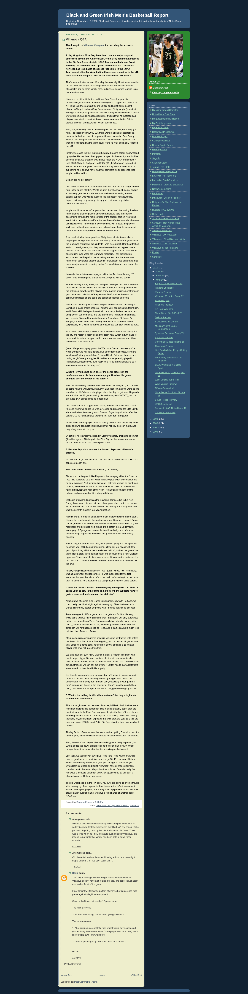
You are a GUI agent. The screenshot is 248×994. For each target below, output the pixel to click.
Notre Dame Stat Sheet (163, 114)
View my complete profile (165, 92)
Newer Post (66, 975)
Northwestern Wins (161, 189)
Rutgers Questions (164, 288)
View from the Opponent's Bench (112, 805)
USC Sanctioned (163, 404)
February (160, 275)
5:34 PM (76, 846)
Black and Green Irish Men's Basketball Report (117, 15)
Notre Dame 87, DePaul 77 (168, 313)
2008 (156, 423)
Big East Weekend (164, 309)
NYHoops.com (159, 149)
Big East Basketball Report (165, 119)
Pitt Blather (157, 193)
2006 (156, 432)
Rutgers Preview (163, 292)
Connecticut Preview (165, 412)
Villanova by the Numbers (165, 248)
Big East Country (160, 127)
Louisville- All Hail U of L (164, 176)
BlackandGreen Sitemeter (165, 110)
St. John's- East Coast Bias (165, 218)
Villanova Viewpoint (94, 45)
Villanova (134, 805)
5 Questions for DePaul (166, 321)
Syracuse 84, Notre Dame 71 (169, 333)
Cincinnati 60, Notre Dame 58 (169, 342)
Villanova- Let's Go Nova (164, 243)
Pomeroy (156, 154)
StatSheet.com (159, 163)
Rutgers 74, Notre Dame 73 (168, 283)
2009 (156, 419)
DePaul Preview (163, 317)
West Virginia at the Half (167, 380)
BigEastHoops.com (161, 123)
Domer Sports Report (162, 145)
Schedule (157, 257)
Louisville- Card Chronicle (165, 180)
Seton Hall (157, 214)
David (75, 873)
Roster (155, 252)
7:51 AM (76, 867)
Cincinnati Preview (164, 346)
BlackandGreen (160, 88)
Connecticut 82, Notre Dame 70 (171, 408)
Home (102, 975)
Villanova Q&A (162, 300)
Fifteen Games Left (164, 388)
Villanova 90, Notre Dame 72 (169, 296)
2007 (156, 427)
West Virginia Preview (166, 384)
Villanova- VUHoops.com (164, 235)
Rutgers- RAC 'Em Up (163, 210)
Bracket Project (160, 136)
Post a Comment (72, 964)
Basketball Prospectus (163, 132)
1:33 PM (76, 958)
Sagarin (156, 158)
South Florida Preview (166, 400)
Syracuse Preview (164, 337)
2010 (156, 267)
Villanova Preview (164, 305)
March (159, 271)
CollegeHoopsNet (161, 140)
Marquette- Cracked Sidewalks (167, 184)
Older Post (136, 975)
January (160, 280)
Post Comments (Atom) (86, 982)
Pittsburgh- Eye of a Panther (166, 198)
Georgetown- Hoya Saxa (164, 171)
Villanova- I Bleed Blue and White (168, 239)
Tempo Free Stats (161, 167)
